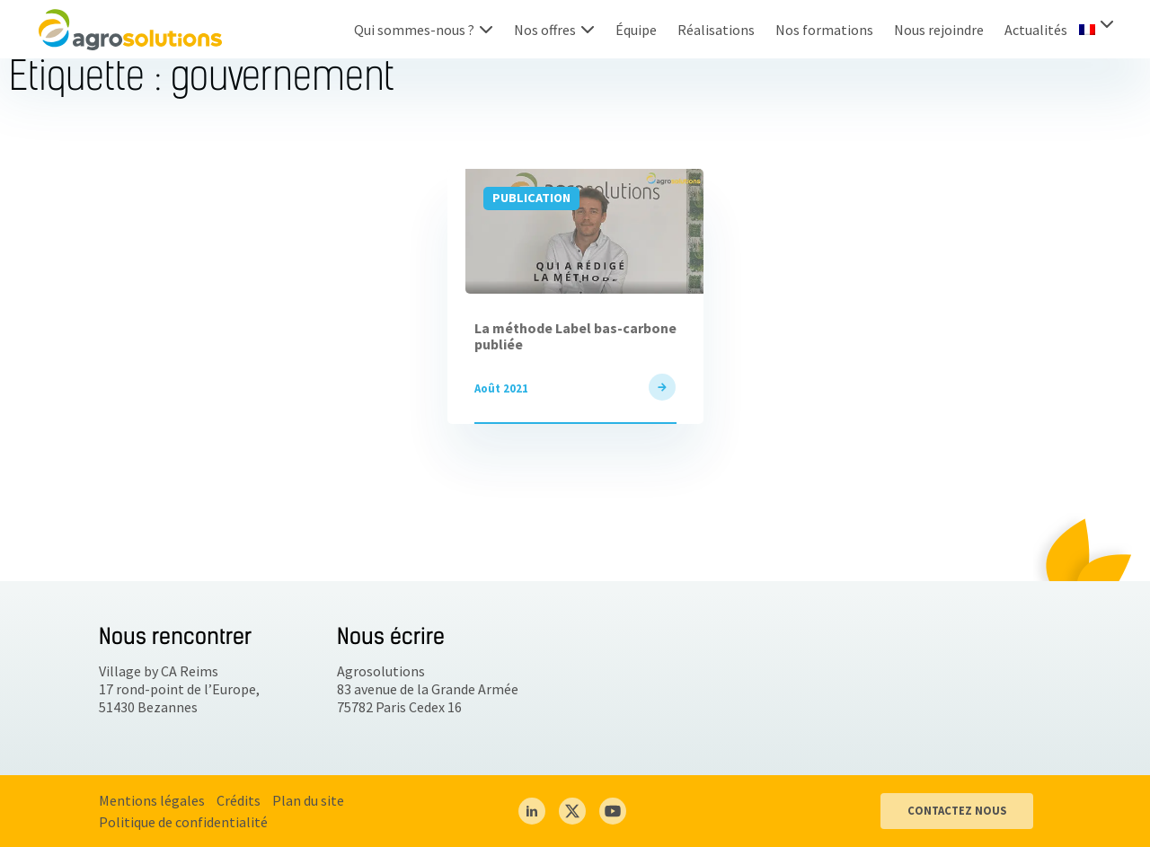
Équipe (636, 30)
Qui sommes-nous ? (414, 30)
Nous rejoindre (939, 30)
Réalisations (716, 30)
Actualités (1035, 30)
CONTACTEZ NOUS (956, 810)
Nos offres (545, 30)
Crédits (239, 800)
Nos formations (824, 30)
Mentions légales (152, 800)
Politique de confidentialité (183, 822)
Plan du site (308, 800)
